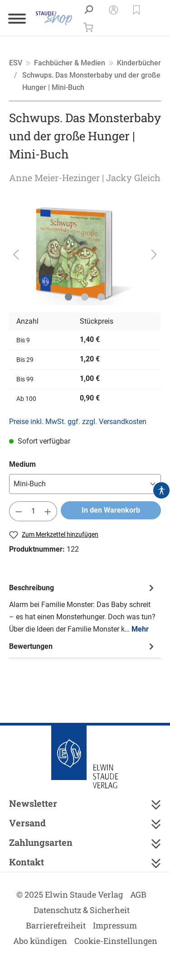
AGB (138, 894)
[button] (136, 9)
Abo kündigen (40, 940)
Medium (22, 464)
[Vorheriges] (16, 254)
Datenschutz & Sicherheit (82, 909)
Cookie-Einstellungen (115, 940)
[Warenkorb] (85, 26)
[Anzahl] (33, 511)
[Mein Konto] (113, 9)
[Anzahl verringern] (18, 511)
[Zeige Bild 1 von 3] (68, 297)
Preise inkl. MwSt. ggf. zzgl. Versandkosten (77, 421)
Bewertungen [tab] (82, 646)
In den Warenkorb (111, 510)
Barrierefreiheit (56, 925)
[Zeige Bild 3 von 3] (101, 297)
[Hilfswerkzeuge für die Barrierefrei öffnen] (161, 490)
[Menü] (17, 18)
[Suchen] (88, 9)
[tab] (82, 608)
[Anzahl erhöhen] (48, 511)
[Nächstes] (154, 254)
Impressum (115, 925)
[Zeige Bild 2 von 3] (84, 297)
